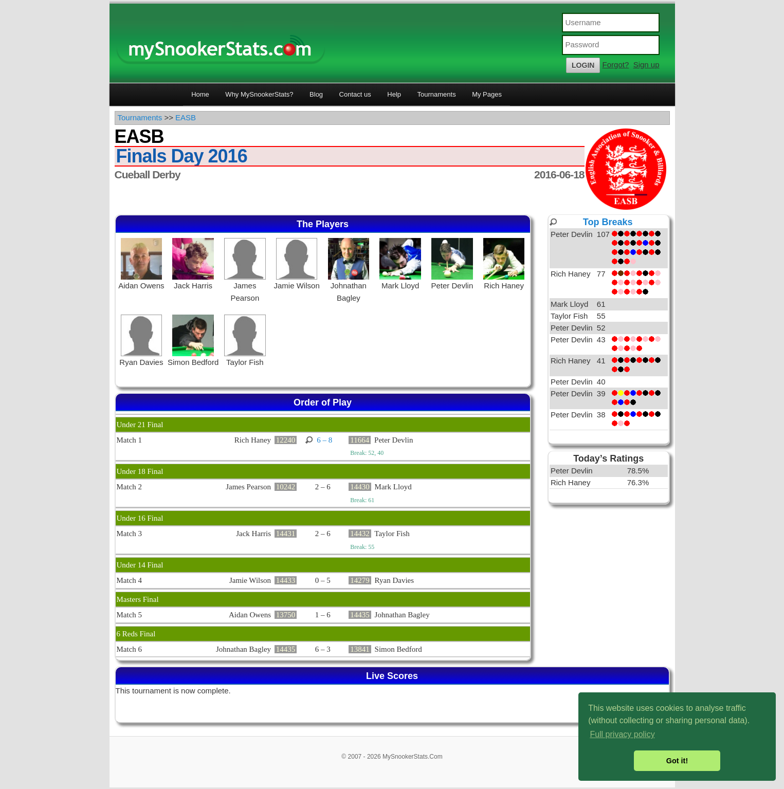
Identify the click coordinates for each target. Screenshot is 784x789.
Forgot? (616, 64)
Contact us (355, 94)
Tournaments (436, 94)
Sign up (646, 64)
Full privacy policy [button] (622, 734)
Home (200, 94)
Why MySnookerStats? (259, 94)
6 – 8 (324, 440)
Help (394, 94)
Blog (316, 94)
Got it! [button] (677, 761)
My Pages (487, 94)
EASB (185, 117)
